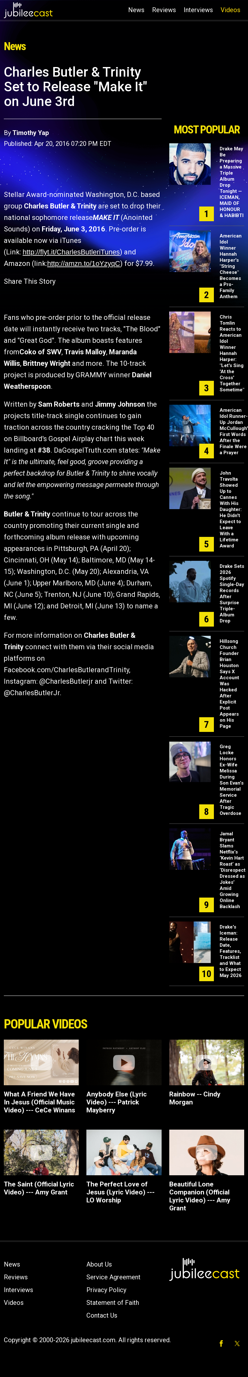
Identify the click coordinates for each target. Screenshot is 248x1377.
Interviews (198, 10)
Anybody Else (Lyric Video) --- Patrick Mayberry (116, 1102)
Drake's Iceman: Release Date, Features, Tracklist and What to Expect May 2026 (231, 951)
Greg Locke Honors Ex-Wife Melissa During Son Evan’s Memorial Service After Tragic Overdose (232, 780)
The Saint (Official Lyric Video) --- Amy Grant (39, 1188)
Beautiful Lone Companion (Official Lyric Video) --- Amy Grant (199, 1196)
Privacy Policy (106, 1290)
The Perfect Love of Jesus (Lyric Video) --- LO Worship (120, 1192)
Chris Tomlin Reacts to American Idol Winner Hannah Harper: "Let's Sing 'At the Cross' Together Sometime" (232, 353)
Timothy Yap (30, 133)
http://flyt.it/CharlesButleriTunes (71, 252)
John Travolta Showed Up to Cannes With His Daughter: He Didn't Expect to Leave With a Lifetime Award (231, 509)
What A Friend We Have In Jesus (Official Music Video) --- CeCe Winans (39, 1102)
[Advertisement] (206, 92)
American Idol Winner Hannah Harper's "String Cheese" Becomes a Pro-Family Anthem (231, 266)
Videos (230, 10)
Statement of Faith (112, 1302)
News (136, 10)
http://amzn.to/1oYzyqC (83, 263)
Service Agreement (113, 1277)
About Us (99, 1264)
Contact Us (101, 1315)
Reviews (164, 10)
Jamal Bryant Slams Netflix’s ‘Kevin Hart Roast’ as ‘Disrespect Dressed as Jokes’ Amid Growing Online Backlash (232, 870)
